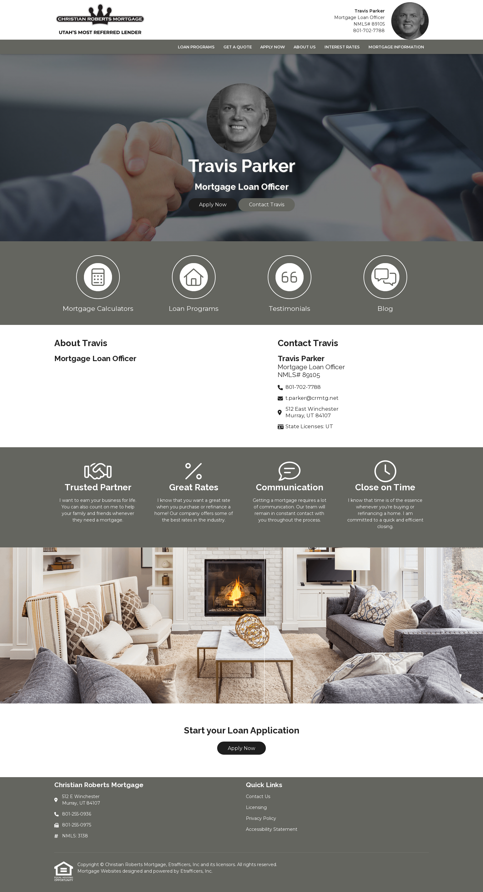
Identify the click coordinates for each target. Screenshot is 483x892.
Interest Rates (342, 47)
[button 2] (193, 283)
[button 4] (385, 283)
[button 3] (289, 283)
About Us (305, 47)
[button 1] (97, 283)
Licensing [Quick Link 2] (256, 807)
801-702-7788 (369, 30)
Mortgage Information (396, 47)
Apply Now (272, 47)
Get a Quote (237, 47)
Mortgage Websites (99, 871)
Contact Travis (266, 205)
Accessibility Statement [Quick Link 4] (271, 829)
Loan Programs (196, 47)
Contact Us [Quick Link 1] (258, 796)
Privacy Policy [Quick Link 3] (261, 818)
